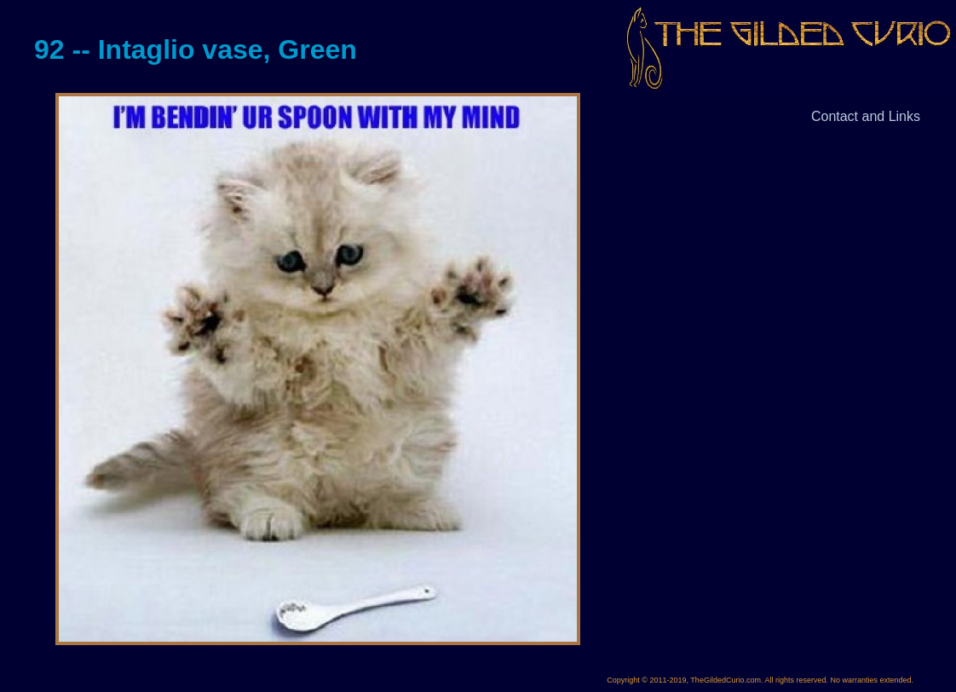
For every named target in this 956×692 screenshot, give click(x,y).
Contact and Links (865, 116)
